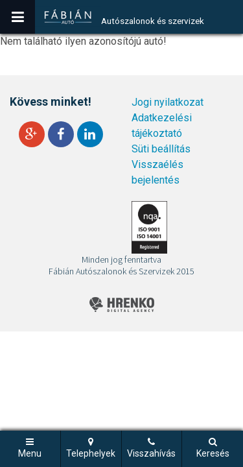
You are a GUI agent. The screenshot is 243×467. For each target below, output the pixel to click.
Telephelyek (90, 453)
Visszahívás (151, 453)
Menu (29, 453)
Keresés (212, 453)
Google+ (32, 134)
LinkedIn (90, 134)
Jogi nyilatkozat (167, 102)
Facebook (61, 134)
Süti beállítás (161, 149)
